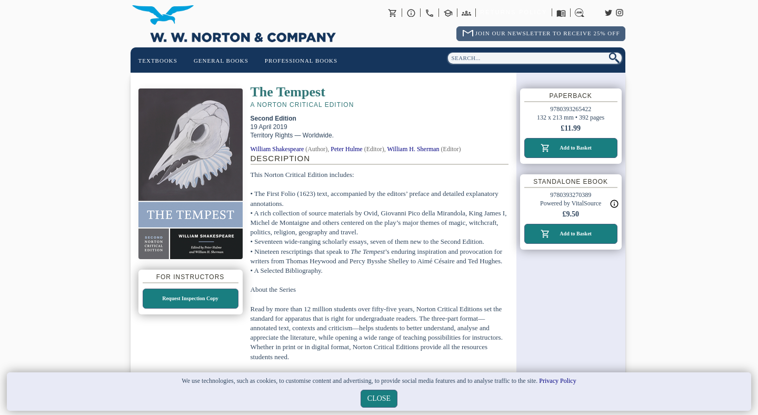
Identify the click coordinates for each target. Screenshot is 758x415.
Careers (579, 12)
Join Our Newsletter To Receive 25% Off (547, 33)
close (379, 398)
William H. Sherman (413, 149)
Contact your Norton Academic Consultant (448, 12)
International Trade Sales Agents (466, 12)
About (411, 12)
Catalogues (561, 12)
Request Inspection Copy (190, 298)
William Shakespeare (277, 149)
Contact (429, 12)
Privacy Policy (557, 380)
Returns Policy (513, 12)
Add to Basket (576, 148)
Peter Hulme (346, 149)
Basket (392, 12)
